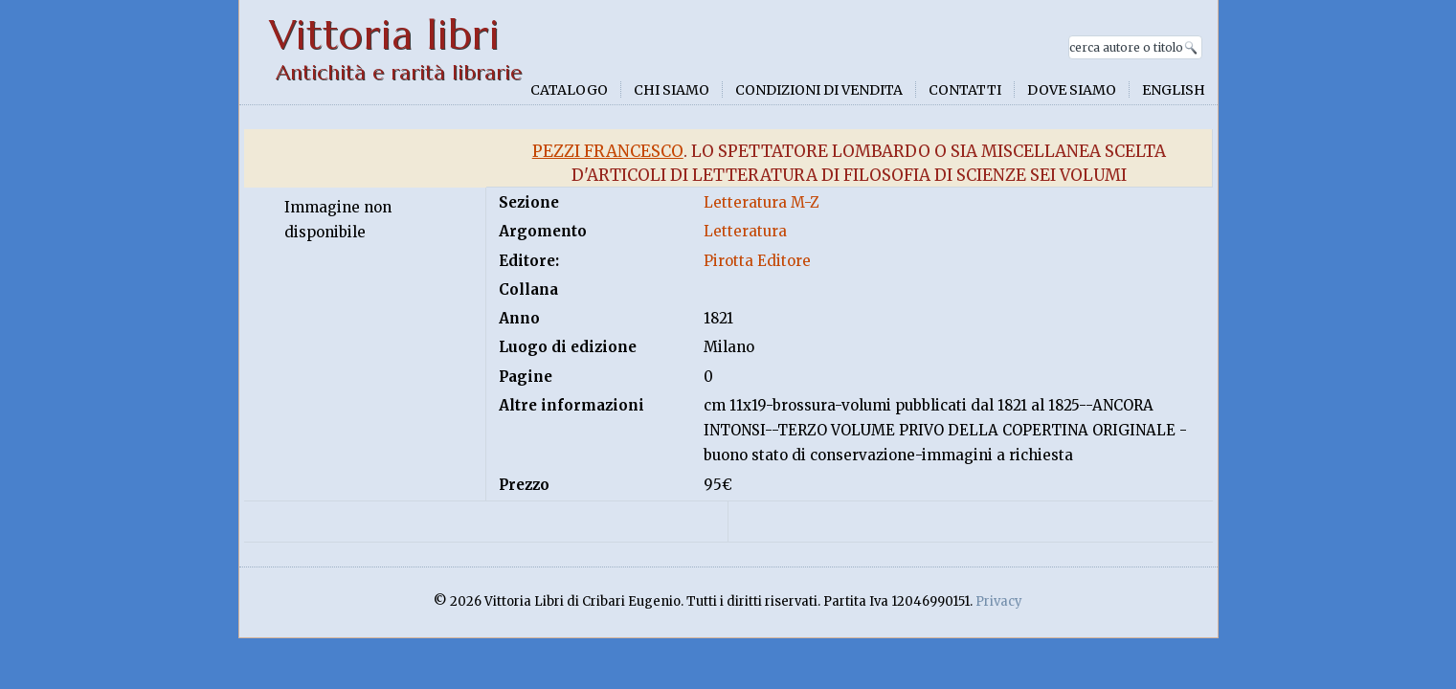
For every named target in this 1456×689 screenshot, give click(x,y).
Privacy (998, 601)
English (1173, 90)
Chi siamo (671, 90)
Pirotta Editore (757, 261)
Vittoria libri (384, 35)
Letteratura (745, 231)
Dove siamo (1071, 90)
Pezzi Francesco (607, 151)
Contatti (965, 90)
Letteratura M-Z (761, 202)
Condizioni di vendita (819, 90)
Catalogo (569, 90)
